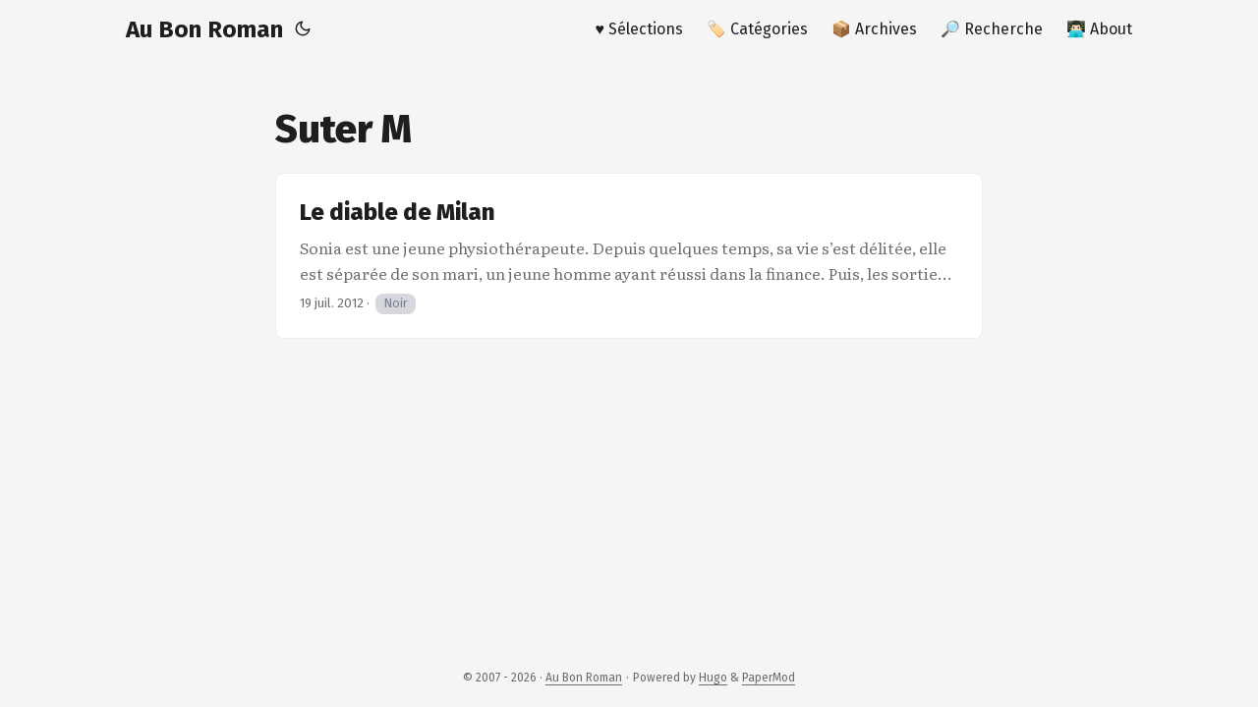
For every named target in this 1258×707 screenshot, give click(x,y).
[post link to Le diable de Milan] (629, 256)
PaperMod (768, 677)
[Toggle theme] (302, 29)
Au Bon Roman (204, 29)
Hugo (713, 677)
